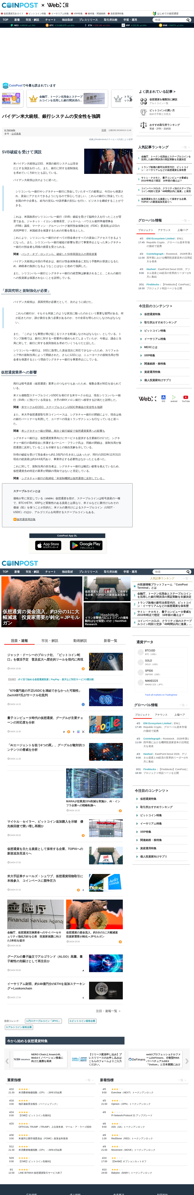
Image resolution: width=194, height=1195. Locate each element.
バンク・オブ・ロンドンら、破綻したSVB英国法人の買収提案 (59, 254)
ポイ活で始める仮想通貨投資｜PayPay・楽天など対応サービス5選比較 (56, 679)
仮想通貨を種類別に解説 (163, 99)
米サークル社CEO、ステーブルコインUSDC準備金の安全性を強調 (61, 407)
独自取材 (67, 19)
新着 (17, 19)
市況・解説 (32, 19)
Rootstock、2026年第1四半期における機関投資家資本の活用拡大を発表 (169, 257)
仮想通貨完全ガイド (12, 13)
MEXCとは (150, 347)
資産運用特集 (116, 13)
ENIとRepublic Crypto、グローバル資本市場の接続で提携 (168, 242)
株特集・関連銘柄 (95, 13)
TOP (5, 19)
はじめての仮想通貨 (165, 14)
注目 (104, 130)
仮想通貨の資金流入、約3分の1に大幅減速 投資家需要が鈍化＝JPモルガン (93, 934)
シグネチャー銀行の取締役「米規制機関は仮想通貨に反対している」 (63, 478)
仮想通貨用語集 (26, 519)
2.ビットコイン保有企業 (82, 1021)
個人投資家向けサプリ (157, 380)
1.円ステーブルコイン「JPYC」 (43, 1021)
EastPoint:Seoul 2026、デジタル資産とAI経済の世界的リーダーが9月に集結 (169, 273)
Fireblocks (153, 284)
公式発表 (16, 133)
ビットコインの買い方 (162, 110)
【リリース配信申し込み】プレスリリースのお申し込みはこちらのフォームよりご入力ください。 (105, 1059)
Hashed (151, 269)
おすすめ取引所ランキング (164, 124)
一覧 (184, 147)
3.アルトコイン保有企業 (19, 1027)
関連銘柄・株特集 (155, 363)
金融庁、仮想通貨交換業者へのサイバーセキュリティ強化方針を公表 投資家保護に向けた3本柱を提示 (34, 936)
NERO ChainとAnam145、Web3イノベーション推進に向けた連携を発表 (47, 1058)
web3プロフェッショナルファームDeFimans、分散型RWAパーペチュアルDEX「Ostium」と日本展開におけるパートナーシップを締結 (163, 1061)
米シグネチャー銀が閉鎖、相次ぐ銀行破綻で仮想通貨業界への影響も (63, 430)
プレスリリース (88, 19)
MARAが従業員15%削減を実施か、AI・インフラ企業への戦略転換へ (93, 803)
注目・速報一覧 (106, 1011)
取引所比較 (110, 19)
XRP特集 (77, 13)
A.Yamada (9, 130)
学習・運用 (130, 19)
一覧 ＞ (187, 578)
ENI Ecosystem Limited (161, 238)
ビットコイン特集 (36, 13)
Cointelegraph (155, 253)
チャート (50, 19)
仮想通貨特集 (152, 314)
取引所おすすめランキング (160, 322)
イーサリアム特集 (59, 13)
